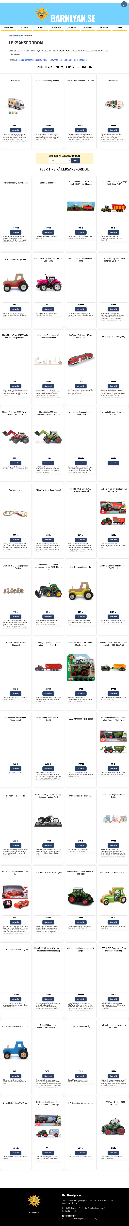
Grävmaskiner (56, 59)
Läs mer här (15, 130)
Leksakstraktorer (24, 59)
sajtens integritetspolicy (87, 1219)
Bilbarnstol (72, 28)
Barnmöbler (88, 28)
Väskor (40, 28)
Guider (120, 28)
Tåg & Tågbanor (80, 59)
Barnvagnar (56, 28)
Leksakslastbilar (40, 59)
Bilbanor (68, 59)
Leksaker (24, 28)
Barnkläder (8, 28)
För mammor (104, 28)
